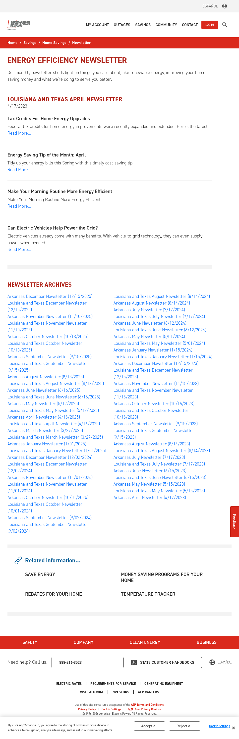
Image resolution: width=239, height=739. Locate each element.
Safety (29, 642)
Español (210, 6)
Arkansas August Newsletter (45, 377)
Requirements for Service (113, 683)
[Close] (233, 728)
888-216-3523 (70, 662)
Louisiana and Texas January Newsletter (56, 451)
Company (83, 642)
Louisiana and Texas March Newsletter (55, 437)
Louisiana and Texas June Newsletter (53, 397)
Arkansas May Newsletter (43, 404)
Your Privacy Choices (147, 709)
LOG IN (209, 25)
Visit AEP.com (91, 692)
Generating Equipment (163, 683)
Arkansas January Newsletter (46, 444)
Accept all (149, 727)
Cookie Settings (111, 709)
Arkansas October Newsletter (47, 337)
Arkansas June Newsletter (43, 390)
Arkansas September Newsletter (49, 357)
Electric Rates (69, 683)
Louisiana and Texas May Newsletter (53, 410)
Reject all (184, 727)
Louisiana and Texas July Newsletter (159, 316)
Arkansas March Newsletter (45, 430)
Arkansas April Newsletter (43, 417)
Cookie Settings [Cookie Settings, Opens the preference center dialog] (219, 727)
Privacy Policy (87, 709)
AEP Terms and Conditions (147, 705)
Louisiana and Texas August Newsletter (55, 384)
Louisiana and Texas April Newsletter (53, 424)
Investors (120, 692)
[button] (97, 25)
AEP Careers (148, 692)
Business (207, 642)
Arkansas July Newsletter (149, 310)
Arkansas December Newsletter (49, 296)
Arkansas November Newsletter (50, 316)
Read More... (19, 133)
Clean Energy (145, 642)
